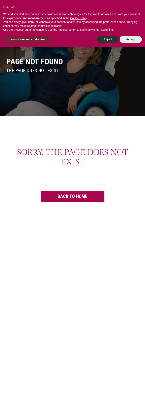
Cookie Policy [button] (78, 18)
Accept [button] (130, 39)
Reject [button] (107, 39)
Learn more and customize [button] (27, 39)
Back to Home (72, 192)
